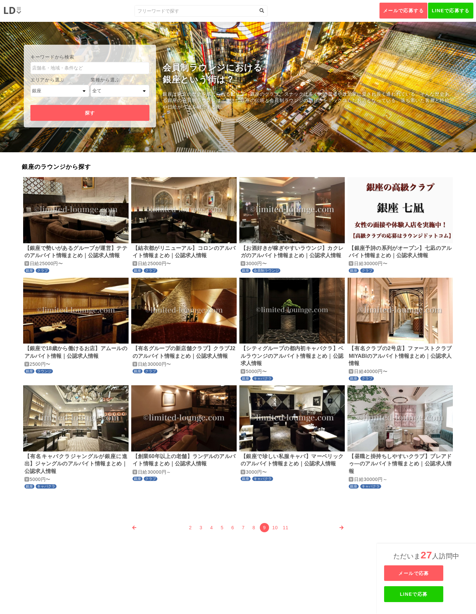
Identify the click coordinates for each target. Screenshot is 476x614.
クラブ (42, 270)
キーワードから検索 (52, 57)
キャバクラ (263, 378)
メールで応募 (427, 573)
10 (275, 527)
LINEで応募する (451, 10)
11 (286, 527)
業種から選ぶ (105, 79)
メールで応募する (403, 10)
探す (90, 113)
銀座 (29, 270)
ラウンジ (44, 371)
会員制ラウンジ (266, 270)
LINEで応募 (427, 594)
